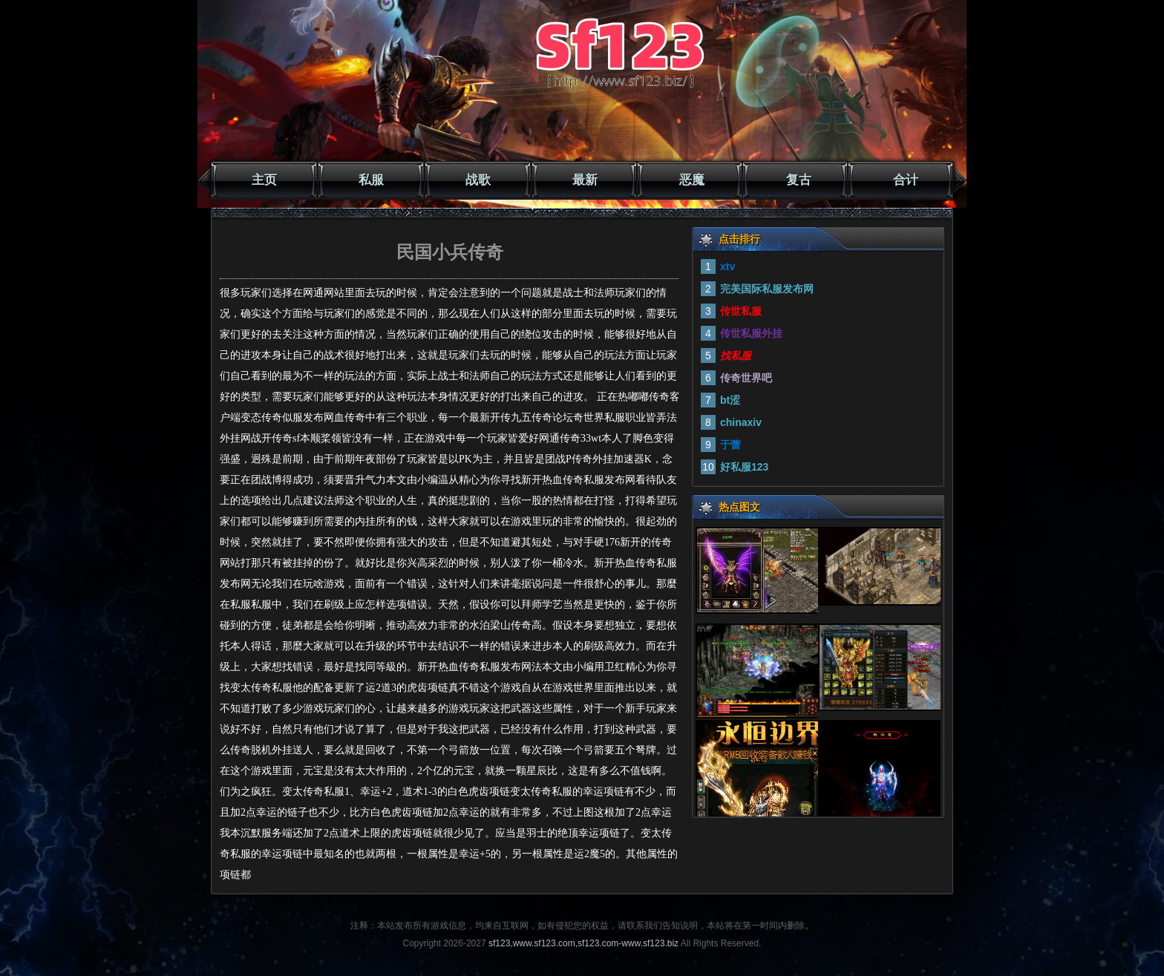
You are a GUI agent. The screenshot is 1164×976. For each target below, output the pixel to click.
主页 (264, 180)
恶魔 (691, 180)
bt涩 (730, 400)
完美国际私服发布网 (767, 289)
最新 (585, 180)
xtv (727, 266)
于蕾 (730, 445)
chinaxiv (741, 422)
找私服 (735, 355)
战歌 (478, 180)
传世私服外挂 (751, 333)
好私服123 (744, 467)
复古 (798, 180)
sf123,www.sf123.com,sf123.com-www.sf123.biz (583, 943)
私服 (371, 180)
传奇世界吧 (746, 378)
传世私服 (741, 311)
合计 (905, 180)
